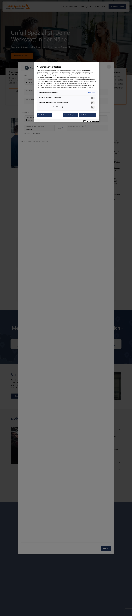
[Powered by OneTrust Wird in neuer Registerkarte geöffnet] (90, 121)
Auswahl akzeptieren (70, 114)
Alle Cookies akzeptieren (87, 114)
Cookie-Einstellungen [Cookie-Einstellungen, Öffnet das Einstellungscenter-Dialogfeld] (44, 114)
